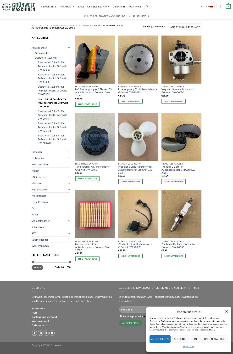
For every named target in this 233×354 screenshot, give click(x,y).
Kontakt (134, 6)
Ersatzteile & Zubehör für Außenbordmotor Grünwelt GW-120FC (52, 66)
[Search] (147, 6)
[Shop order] (185, 27)
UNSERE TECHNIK (98, 6)
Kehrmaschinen (40, 164)
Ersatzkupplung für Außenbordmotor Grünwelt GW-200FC (137, 91)
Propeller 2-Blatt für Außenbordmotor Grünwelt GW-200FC (178, 169)
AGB (34, 312)
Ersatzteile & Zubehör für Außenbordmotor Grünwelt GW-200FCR (52, 115)
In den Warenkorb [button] (87, 104)
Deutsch (207, 6)
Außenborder (58, 25)
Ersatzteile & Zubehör (80, 25)
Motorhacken (39, 189)
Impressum (38, 308)
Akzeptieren (160, 338)
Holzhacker (38, 158)
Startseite (48, 6)
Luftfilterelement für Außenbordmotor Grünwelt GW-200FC (92, 247)
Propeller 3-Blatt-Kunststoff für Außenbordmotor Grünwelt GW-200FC (135, 169)
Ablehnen (180, 338)
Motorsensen (39, 195)
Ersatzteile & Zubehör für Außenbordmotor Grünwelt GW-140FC (52, 78)
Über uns (119, 6)
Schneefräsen (39, 226)
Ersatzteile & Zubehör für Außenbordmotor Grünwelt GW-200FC (53, 103)
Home (35, 25)
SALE (81, 6)
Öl (33, 208)
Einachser (37, 151)
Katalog (67, 6)
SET (34, 233)
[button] (226, 311)
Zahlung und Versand (44, 316)
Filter (37, 267)
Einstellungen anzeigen (209, 338)
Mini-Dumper (39, 176)
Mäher (35, 170)
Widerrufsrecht (41, 320)
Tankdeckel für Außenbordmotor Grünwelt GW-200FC (92, 168)
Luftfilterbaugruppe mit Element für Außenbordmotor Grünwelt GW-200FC (93, 92)
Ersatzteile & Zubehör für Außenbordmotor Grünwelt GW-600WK (52, 139)
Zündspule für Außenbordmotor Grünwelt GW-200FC (135, 246)
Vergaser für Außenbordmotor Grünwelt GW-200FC (177, 91)
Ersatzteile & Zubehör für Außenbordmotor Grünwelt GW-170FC (52, 90)
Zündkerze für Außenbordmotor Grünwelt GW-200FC (178, 246)
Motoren (37, 183)
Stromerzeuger (40, 239)
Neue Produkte (40, 201)
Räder (35, 214)
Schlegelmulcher (41, 220)
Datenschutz (188, 346)
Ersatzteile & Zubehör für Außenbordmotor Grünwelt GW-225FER (52, 127)
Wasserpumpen (40, 245)
